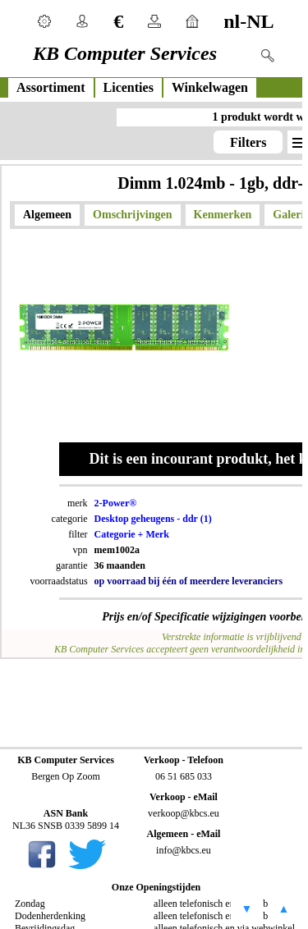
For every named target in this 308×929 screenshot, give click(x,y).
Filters (248, 142)
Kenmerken (223, 214)
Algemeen (47, 214)
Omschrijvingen (132, 214)
